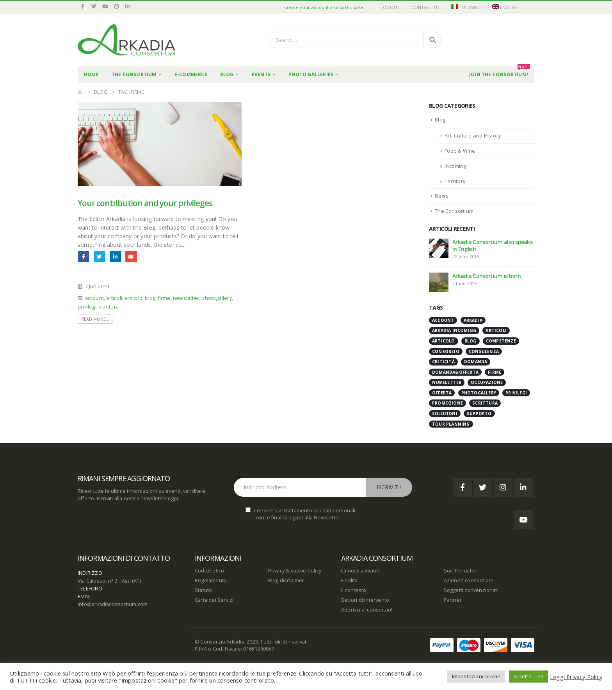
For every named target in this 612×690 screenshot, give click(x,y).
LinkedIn (115, 256)
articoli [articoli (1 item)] (496, 330)
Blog (227, 74)
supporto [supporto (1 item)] (479, 413)
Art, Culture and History (473, 135)
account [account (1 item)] (443, 320)
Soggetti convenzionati (471, 590)
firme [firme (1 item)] (494, 372)
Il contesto (353, 590)
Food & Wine (460, 150)
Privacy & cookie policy (295, 570)
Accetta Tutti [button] (528, 676)
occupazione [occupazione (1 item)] (487, 382)
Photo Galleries (310, 74)
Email (131, 256)
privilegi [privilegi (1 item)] (516, 393)
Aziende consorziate (469, 580)
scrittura (109, 306)
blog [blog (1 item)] (470, 341)
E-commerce (190, 74)
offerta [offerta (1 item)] (442, 393)
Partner (453, 600)
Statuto (203, 590)
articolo (133, 298)
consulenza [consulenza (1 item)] (484, 351)
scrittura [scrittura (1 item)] (485, 403)
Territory (455, 181)
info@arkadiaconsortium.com (113, 604)
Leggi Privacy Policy (576, 676)
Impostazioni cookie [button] (476, 676)
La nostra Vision (360, 570)
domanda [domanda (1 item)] (475, 361)
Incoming (455, 165)
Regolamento (211, 580)
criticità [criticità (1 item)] (443, 361)
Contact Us (425, 7)
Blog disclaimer (286, 580)
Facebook (83, 256)
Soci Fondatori (461, 570)
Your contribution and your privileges (145, 203)
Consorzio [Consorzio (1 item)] (445, 351)
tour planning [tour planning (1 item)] (451, 424)
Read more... (95, 319)
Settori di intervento (365, 600)
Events (261, 74)
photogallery (216, 298)
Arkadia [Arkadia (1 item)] (473, 320)
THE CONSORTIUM (134, 74)
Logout (390, 7)
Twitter (99, 256)
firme (164, 298)
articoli (114, 298)
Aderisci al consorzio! (366, 609)
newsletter (186, 298)
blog (150, 298)
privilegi (87, 306)
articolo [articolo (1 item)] (443, 341)
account (94, 298)
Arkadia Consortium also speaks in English (492, 245)
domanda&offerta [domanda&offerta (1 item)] (455, 372)
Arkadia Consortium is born (486, 276)
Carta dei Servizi (214, 600)
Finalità (349, 580)
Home (91, 74)
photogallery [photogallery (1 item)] (478, 393)
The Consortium (454, 210)
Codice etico (209, 570)
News (441, 195)
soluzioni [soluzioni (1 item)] (444, 413)
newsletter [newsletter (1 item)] (446, 382)
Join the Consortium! (499, 72)
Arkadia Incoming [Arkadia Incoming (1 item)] (454, 330)
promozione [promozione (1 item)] (447, 403)
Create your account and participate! (324, 7)
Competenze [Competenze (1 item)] (501, 341)
